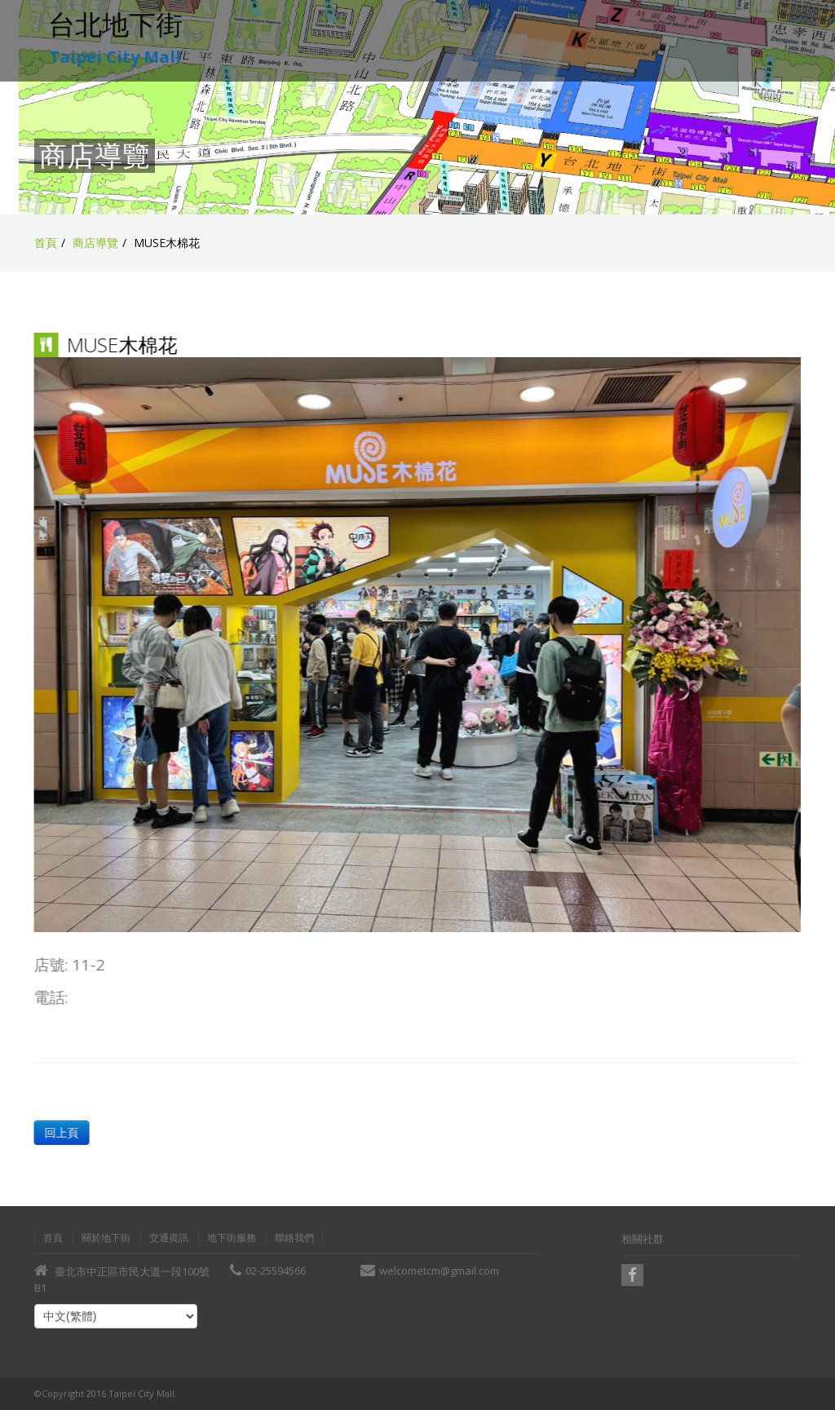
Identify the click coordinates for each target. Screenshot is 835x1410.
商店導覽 (95, 242)
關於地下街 (106, 1238)
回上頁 (60, 1132)
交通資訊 (168, 1238)
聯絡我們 (294, 1238)
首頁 (45, 242)
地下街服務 (231, 1238)
